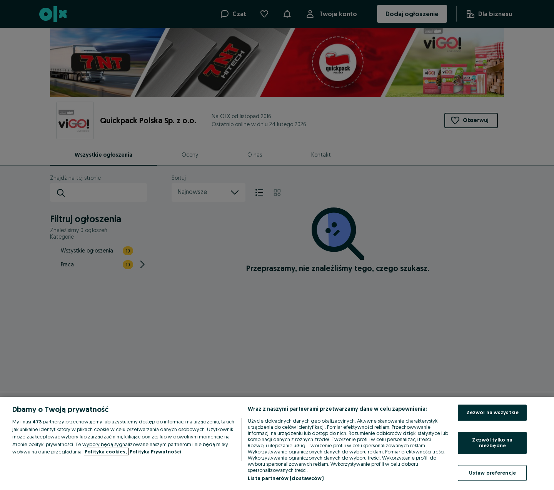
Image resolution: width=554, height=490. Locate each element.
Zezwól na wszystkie (492, 412)
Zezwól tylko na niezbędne (492, 442)
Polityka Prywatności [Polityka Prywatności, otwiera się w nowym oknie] (155, 451)
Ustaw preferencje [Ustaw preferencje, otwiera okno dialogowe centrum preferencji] (492, 473)
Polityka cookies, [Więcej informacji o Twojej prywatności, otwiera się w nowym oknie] (106, 451)
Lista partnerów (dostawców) (286, 478)
